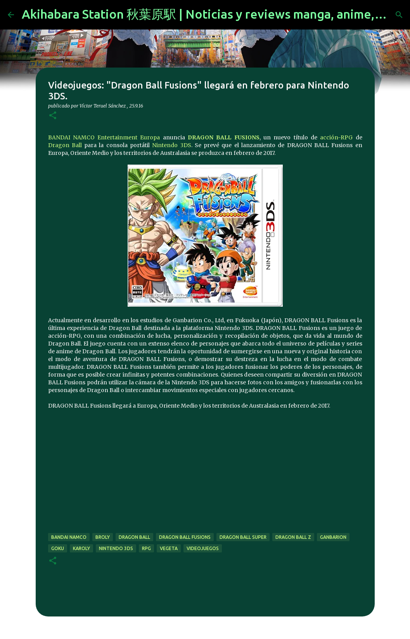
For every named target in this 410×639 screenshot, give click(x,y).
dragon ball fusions (185, 537)
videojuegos (203, 548)
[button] (52, 116)
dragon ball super (243, 537)
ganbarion (333, 537)
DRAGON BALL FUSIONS (223, 137)
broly (102, 537)
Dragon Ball (65, 145)
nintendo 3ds (116, 548)
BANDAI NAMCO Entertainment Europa (104, 137)
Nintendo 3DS (171, 145)
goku (57, 548)
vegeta (169, 548)
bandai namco (68, 537)
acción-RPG (336, 137)
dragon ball (134, 537)
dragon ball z (293, 537)
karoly (81, 548)
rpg (146, 548)
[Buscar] (399, 14)
